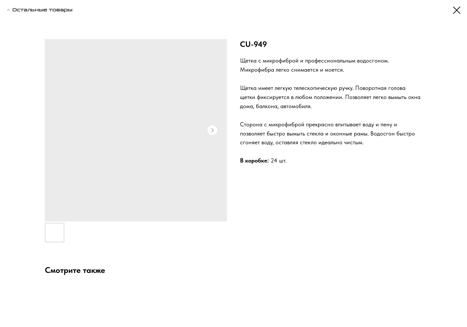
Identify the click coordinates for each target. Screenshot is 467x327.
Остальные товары (42, 10)
